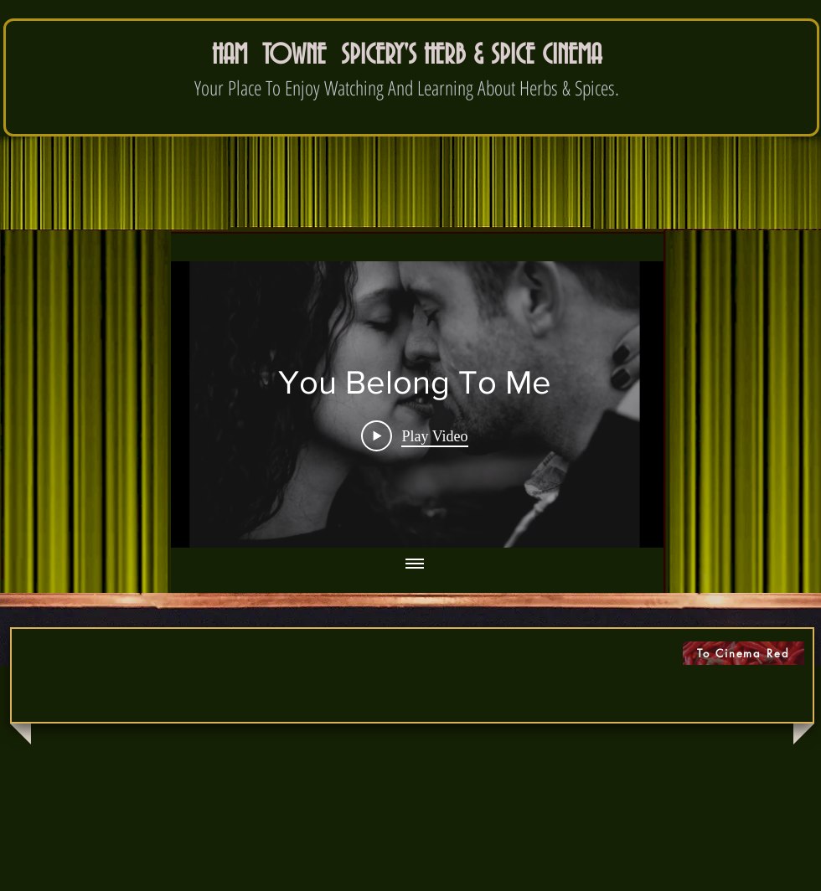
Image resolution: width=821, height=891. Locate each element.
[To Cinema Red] (743, 653)
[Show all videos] (415, 564)
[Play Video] (414, 435)
